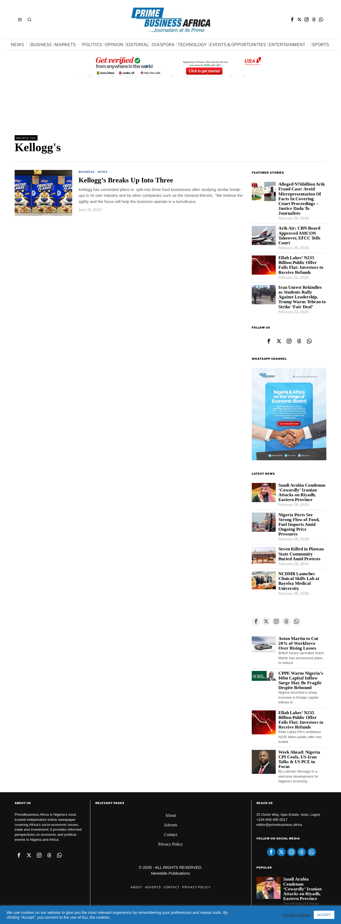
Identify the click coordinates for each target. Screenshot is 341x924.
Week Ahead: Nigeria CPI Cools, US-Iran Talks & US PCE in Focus (299, 759)
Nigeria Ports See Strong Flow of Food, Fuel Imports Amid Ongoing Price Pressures (298, 525)
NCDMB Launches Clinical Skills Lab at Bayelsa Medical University (298, 581)
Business (87, 171)
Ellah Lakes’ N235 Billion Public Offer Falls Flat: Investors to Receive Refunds (300, 265)
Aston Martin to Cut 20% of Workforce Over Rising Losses (298, 643)
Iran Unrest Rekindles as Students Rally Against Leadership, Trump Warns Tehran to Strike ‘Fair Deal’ (302, 297)
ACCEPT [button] (324, 915)
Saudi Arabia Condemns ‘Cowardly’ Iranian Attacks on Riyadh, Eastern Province (302, 492)
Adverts (170, 824)
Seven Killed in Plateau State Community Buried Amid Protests (301, 554)
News (103, 171)
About (170, 815)
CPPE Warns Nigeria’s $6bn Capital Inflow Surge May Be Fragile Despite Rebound (300, 680)
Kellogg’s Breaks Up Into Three (126, 180)
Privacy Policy (170, 844)
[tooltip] (292, 19)
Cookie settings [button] (296, 915)
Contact (170, 834)
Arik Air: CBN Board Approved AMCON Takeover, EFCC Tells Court (299, 235)
